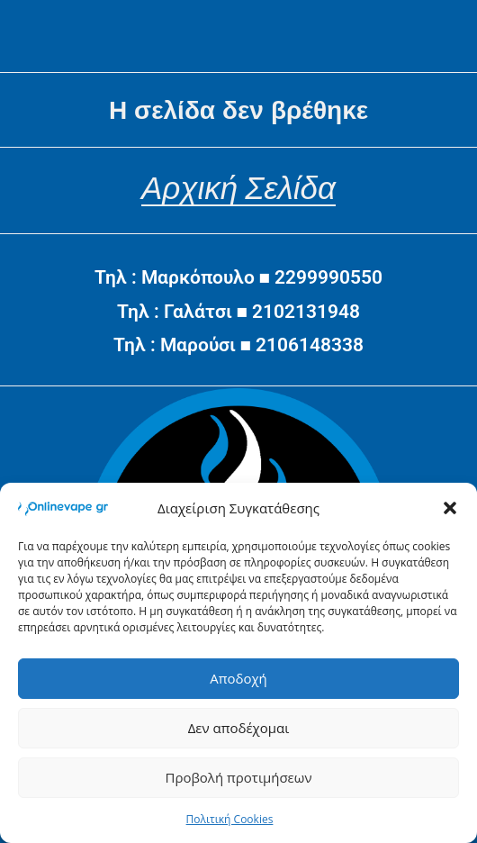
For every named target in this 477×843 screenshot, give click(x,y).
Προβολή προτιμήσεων (238, 777)
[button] (450, 508)
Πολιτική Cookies (230, 819)
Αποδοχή (238, 678)
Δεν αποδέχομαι (239, 728)
